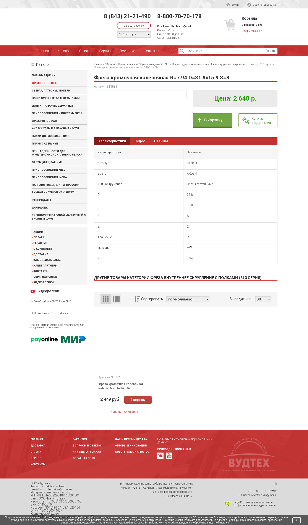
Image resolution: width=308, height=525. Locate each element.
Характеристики (112, 141)
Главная (42, 51)
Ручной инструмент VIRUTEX (53, 192)
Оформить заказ (252, 30)
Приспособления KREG (48, 169)
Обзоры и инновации (131, 445)
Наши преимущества (131, 439)
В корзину (213, 120)
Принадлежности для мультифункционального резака (57, 153)
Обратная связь (45, 277)
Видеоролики (43, 282)
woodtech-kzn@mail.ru (179, 26)
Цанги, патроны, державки (52, 105)
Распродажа (42, 200)
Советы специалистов (132, 451)
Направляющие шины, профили (55, 184)
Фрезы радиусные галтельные (189, 64)
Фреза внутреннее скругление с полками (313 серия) (241, 64)
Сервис (105, 51)
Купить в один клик (124, 412)
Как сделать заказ (47, 260)
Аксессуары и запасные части (55, 128)
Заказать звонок (134, 25)
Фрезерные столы (45, 120)
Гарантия (40, 243)
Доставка (127, 51)
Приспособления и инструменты (57, 113)
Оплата (84, 51)
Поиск (270, 51)
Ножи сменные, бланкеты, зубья (56, 98)
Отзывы (161, 141)
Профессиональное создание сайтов (254, 505)
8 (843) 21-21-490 (127, 16)
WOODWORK (40, 207)
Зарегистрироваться (262, 5)
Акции (38, 232)
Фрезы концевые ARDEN (155, 64)
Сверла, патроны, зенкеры (51, 90)
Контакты (151, 51)
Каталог (63, 51)
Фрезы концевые (44, 83)
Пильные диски (43, 75)
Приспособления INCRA (49, 177)
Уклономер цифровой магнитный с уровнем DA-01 (59, 217)
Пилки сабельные (45, 143)
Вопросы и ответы (87, 445)
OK (297, 520)
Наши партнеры (45, 265)
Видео (140, 141)
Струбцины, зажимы (47, 162)
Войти (232, 4)
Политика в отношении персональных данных (184, 440)
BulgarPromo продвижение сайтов (253, 502)
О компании (42, 248)
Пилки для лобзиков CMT (50, 136)
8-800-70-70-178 (179, 16)
